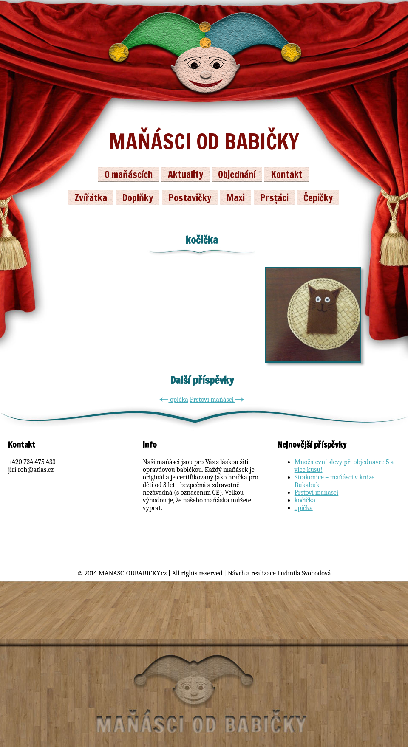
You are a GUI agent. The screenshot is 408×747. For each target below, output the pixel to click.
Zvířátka (90, 197)
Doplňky (137, 197)
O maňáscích (129, 174)
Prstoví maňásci (217, 399)
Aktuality (185, 174)
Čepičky (318, 197)
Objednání (236, 174)
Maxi (235, 197)
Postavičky (189, 197)
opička (173, 399)
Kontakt (287, 174)
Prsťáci (274, 197)
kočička (305, 500)
